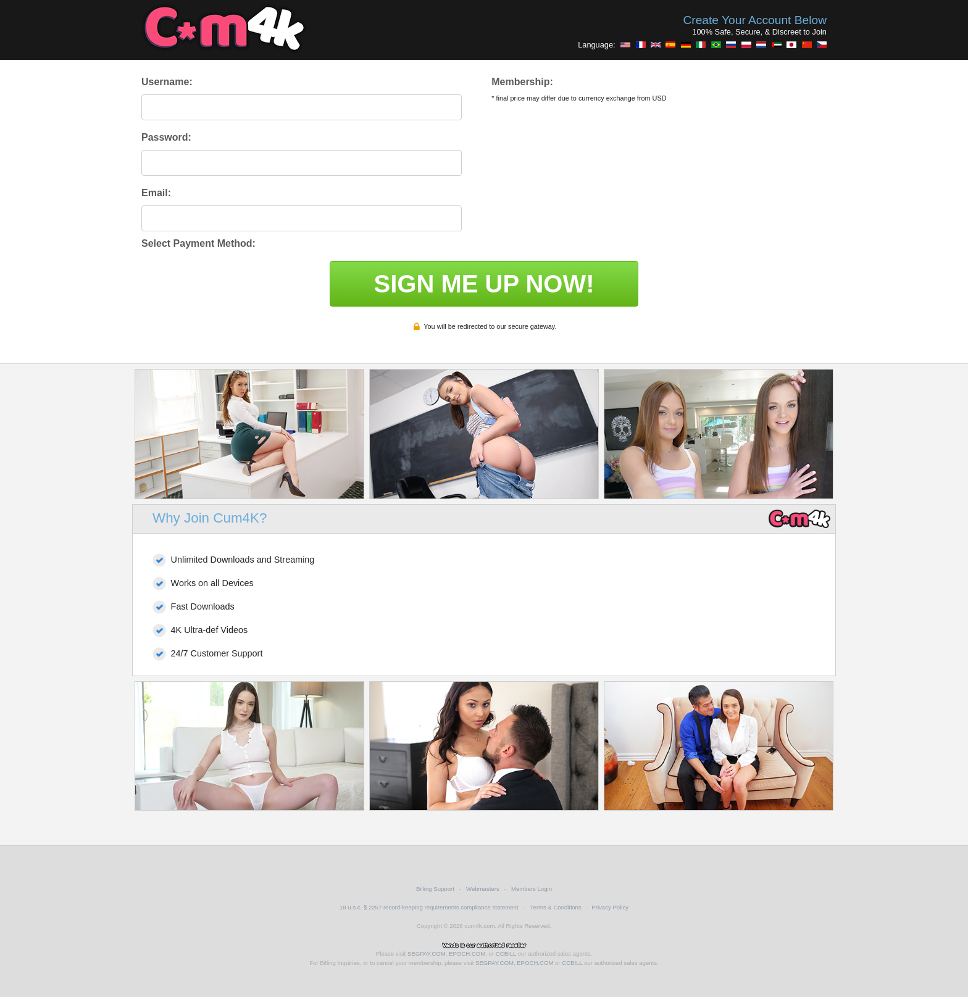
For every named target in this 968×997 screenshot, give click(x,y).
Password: (166, 137)
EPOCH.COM (467, 953)
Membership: (522, 82)
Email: (156, 193)
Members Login (531, 888)
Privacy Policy (609, 907)
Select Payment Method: (198, 243)
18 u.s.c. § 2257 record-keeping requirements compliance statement (429, 907)
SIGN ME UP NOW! (483, 283)
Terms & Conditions (556, 907)
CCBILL (506, 953)
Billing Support (435, 888)
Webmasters (482, 888)
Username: (167, 82)
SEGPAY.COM (426, 953)
